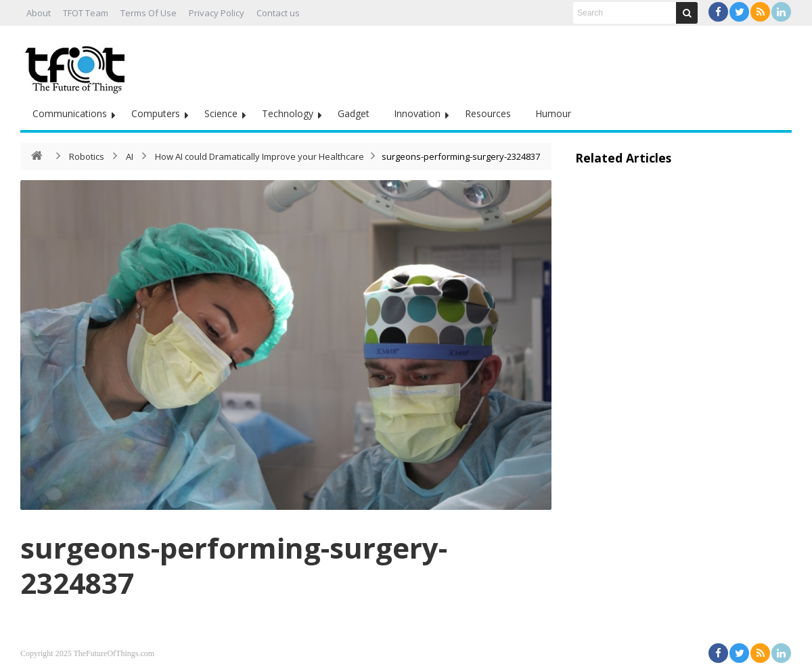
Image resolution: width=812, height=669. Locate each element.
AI (129, 156)
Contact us (278, 13)
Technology (287, 113)
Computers (155, 113)
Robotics (86, 156)
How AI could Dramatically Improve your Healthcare (259, 156)
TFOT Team (85, 13)
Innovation (417, 113)
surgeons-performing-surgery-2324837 (233, 565)
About (38, 13)
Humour (553, 113)
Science (221, 113)
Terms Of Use (148, 13)
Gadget (353, 113)
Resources (488, 113)
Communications (69, 113)
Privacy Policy (216, 13)
